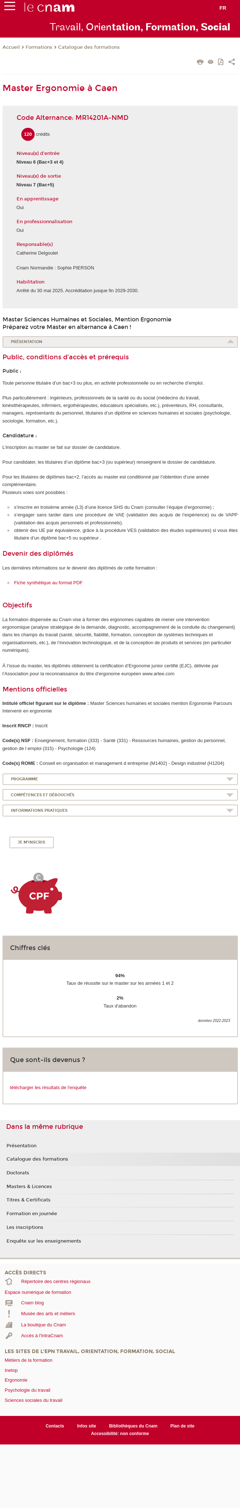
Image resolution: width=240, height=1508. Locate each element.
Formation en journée (31, 1214)
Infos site (86, 1426)
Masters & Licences (29, 1187)
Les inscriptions (24, 1227)
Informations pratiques (39, 810)
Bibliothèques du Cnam (133, 1426)
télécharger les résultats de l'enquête (48, 1087)
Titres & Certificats (28, 1200)
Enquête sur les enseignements (43, 1241)
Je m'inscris (31, 842)
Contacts (54, 1426)
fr (222, 8)
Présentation (26, 341)
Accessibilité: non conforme (120, 1433)
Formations (39, 47)
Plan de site (182, 1426)
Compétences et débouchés (42, 795)
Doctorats (17, 1173)
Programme (24, 779)
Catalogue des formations (89, 47)
